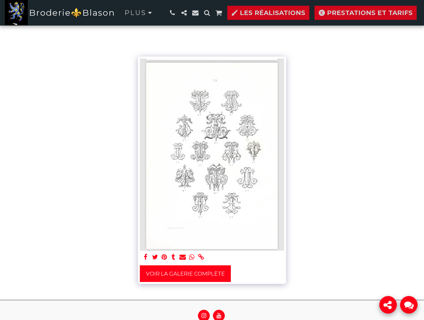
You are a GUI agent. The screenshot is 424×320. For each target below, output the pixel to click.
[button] (172, 13)
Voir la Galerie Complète (185, 273)
